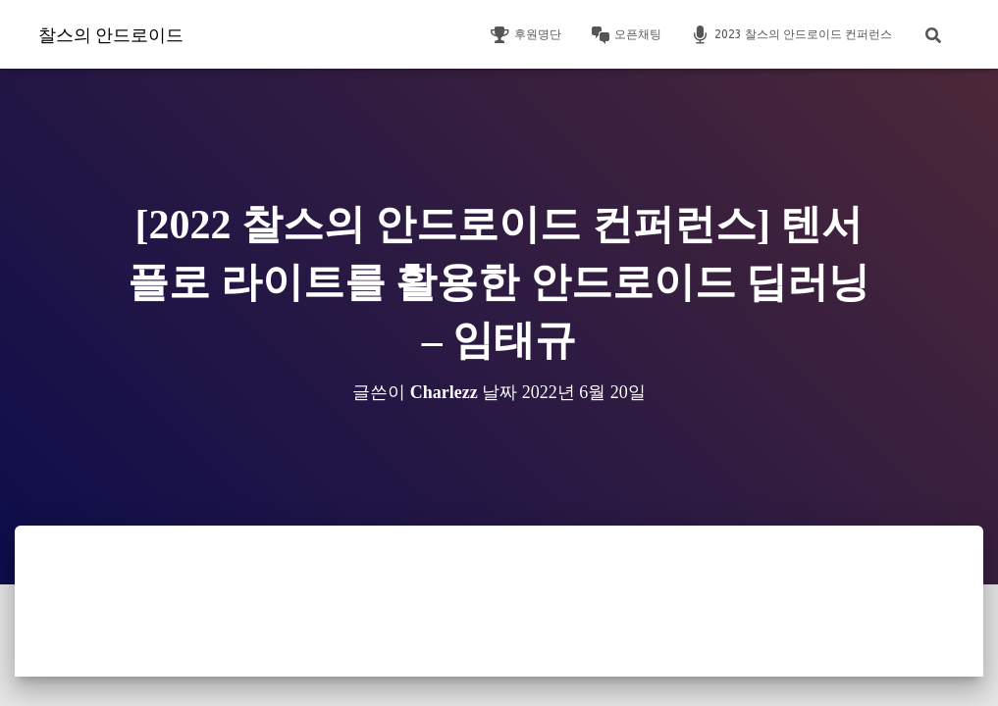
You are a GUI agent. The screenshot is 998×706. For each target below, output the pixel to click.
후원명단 (526, 35)
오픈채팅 (626, 35)
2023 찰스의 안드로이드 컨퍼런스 (791, 35)
